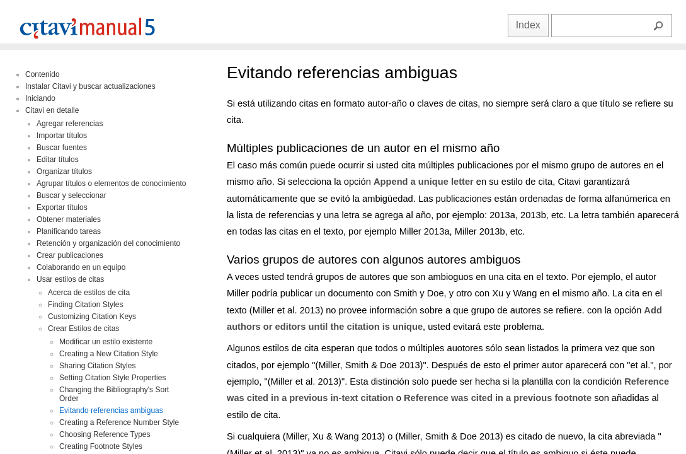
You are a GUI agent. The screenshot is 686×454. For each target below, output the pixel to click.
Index (528, 25)
